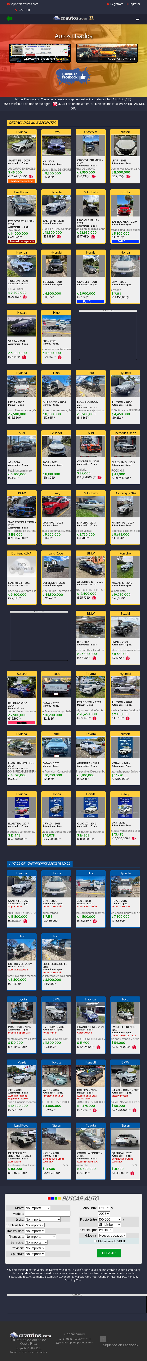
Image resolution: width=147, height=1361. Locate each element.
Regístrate (115, 4)
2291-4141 (22, 9)
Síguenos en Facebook (120, 1345)
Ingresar (133, 4)
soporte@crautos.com (22, 4)
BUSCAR (108, 1253)
